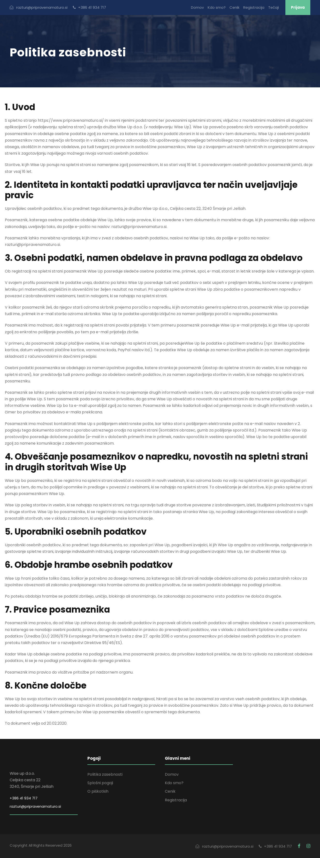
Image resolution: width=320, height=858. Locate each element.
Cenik (234, 7)
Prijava (298, 7)
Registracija (253, 7)
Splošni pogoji (100, 783)
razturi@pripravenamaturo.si (35, 806)
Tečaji (273, 7)
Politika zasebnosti (104, 774)
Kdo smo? (217, 7)
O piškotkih (97, 791)
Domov (197, 7)
